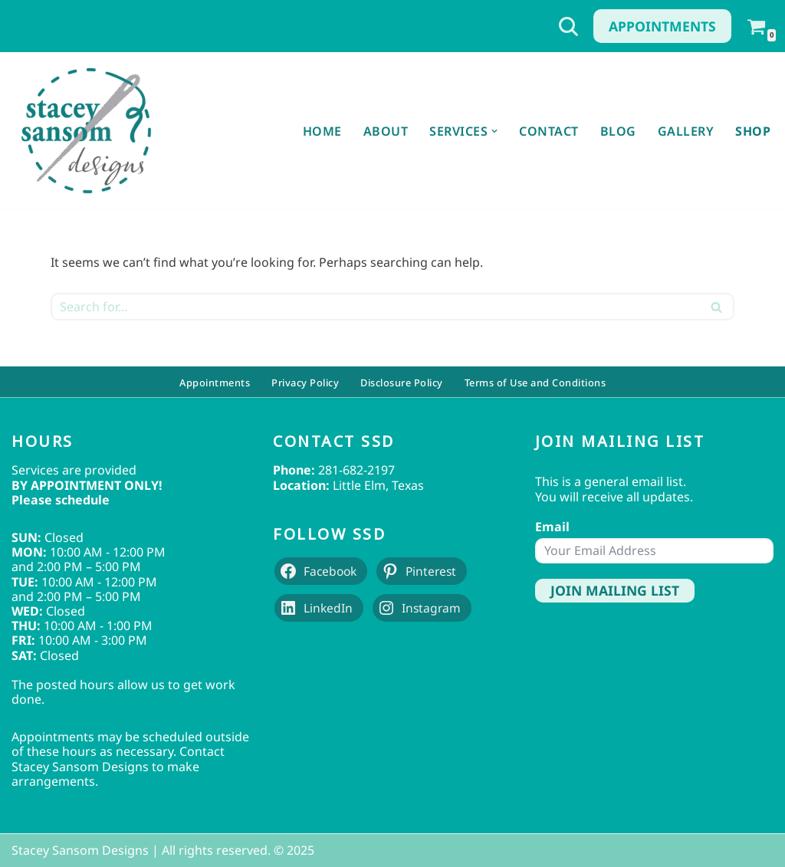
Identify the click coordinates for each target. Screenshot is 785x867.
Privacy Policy (305, 382)
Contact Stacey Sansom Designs (118, 758)
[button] (494, 131)
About (386, 131)
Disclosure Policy (401, 382)
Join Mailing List (614, 590)
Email (552, 527)
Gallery (686, 131)
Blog (618, 131)
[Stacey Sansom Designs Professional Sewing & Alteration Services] (86, 130)
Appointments (662, 26)
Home (322, 131)
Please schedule (60, 499)
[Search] (568, 26)
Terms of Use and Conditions (535, 382)
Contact (549, 131)
